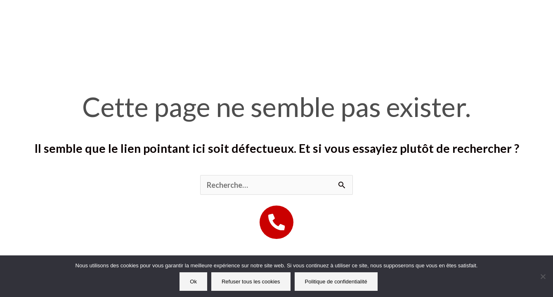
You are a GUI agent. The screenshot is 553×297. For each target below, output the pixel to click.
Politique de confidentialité (336, 281)
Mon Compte (427, 16)
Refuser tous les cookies (251, 281)
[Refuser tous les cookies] (543, 276)
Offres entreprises (339, 16)
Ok (193, 281)
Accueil (174, 16)
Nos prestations (245, 16)
